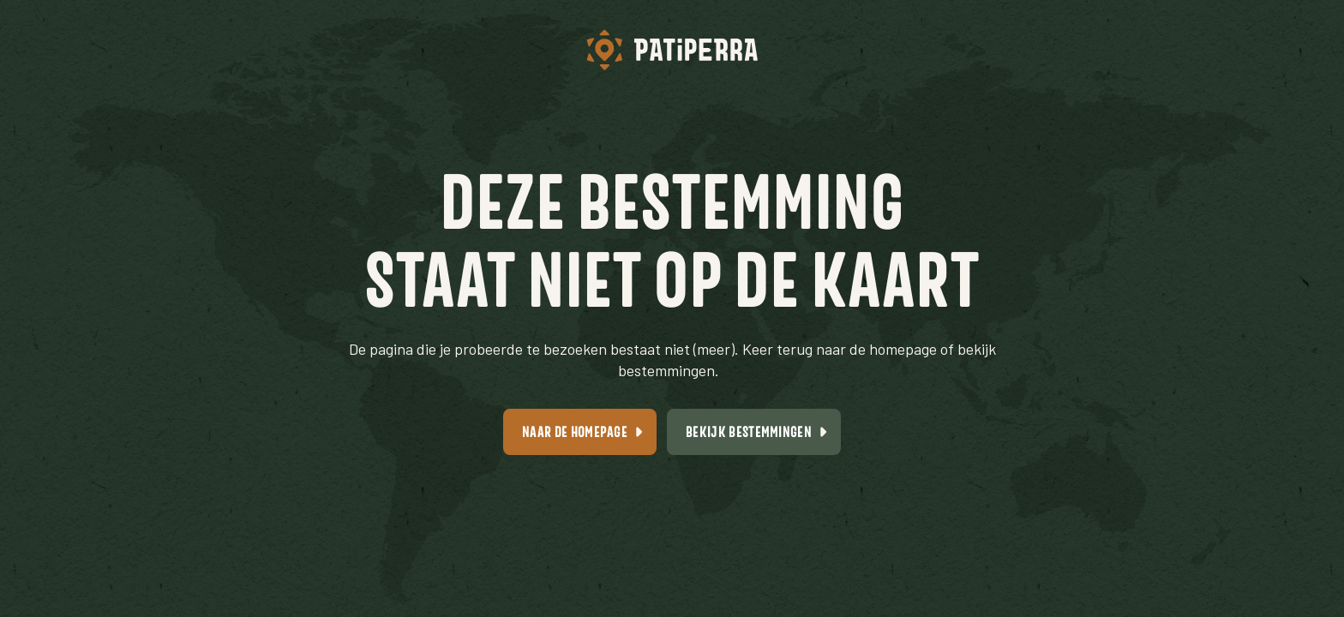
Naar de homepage (574, 431)
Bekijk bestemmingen (749, 431)
